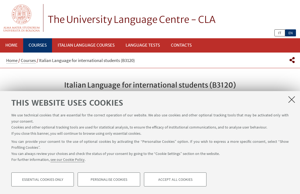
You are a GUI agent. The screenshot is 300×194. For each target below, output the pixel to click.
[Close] (291, 99)
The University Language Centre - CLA (132, 20)
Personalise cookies (109, 179)
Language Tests (143, 45)
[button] (292, 60)
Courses (38, 45)
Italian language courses (86, 45)
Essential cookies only (42, 179)
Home (11, 45)
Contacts (181, 45)
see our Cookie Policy (67, 159)
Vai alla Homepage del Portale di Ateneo (21, 18)
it (279, 32)
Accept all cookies (175, 179)
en (290, 32)
